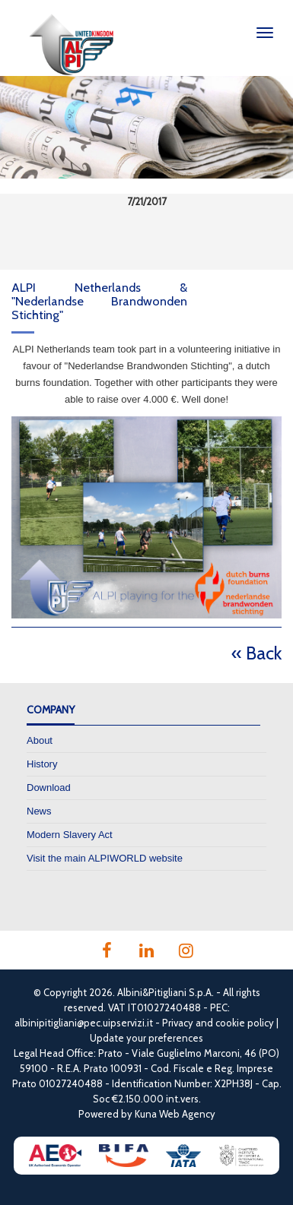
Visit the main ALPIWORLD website (105, 858)
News (39, 811)
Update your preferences (146, 1038)
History (42, 764)
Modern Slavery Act (70, 834)
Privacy (177, 1023)
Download (49, 787)
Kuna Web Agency (175, 1114)
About (40, 740)
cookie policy (244, 1023)
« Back (256, 653)
